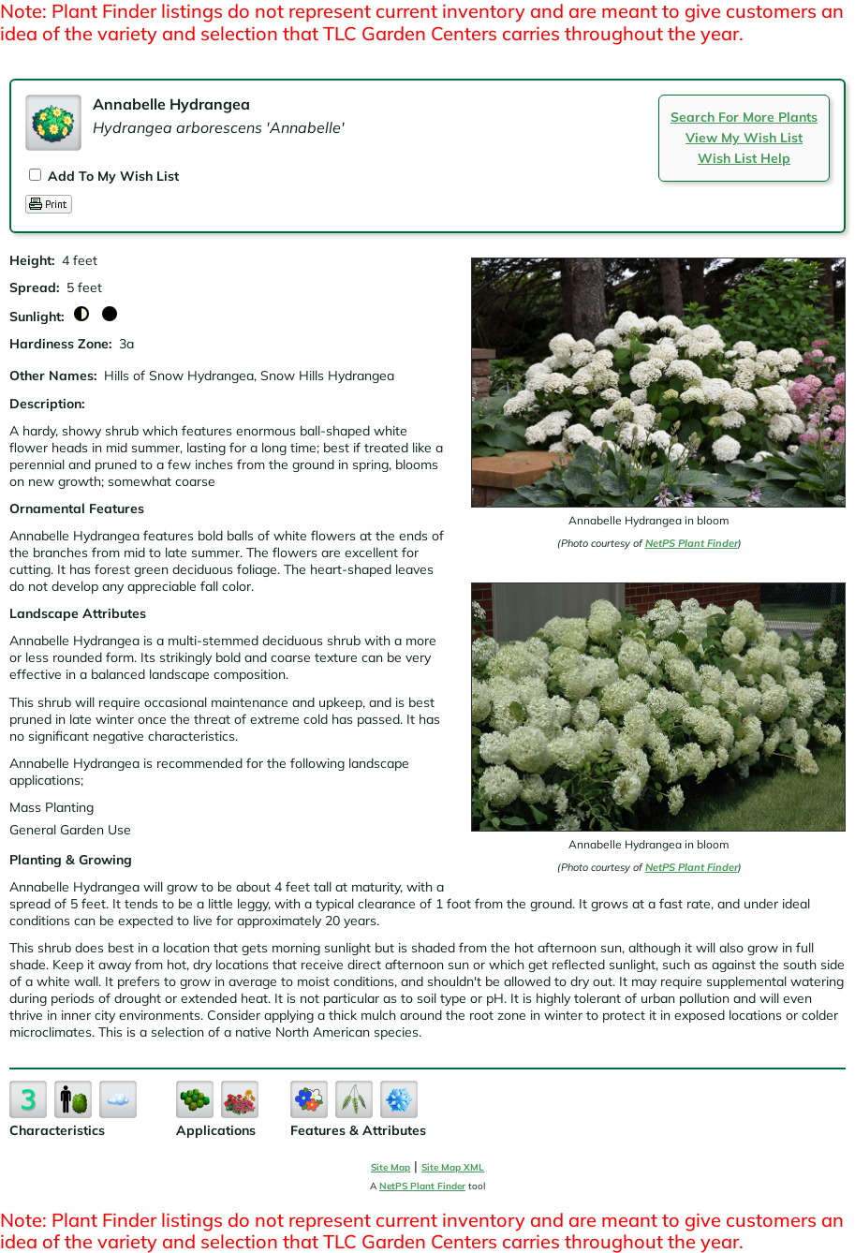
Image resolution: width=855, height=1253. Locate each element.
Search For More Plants (744, 117)
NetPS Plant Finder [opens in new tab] (422, 1186)
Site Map (390, 1167)
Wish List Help (744, 158)
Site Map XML (452, 1167)
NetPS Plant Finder (691, 543)
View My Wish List (744, 137)
